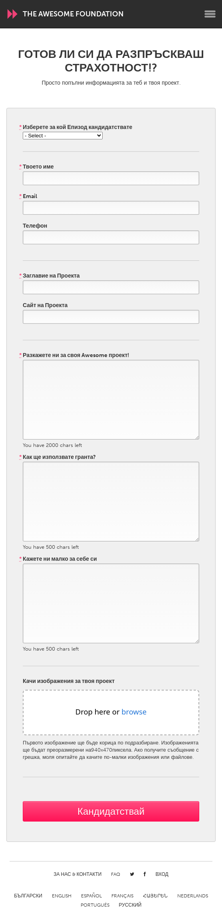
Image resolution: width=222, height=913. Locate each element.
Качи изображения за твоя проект (69, 681)
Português (95, 905)
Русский (130, 905)
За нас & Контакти (77, 874)
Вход (161, 874)
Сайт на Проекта (45, 305)
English (61, 896)
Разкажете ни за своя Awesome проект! (74, 355)
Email (28, 196)
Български (28, 896)
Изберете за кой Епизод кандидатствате (75, 127)
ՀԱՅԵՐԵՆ (155, 896)
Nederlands (192, 896)
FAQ (115, 874)
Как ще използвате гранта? (57, 457)
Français (122, 896)
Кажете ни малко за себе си (58, 559)
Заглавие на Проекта (49, 276)
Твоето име (36, 167)
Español (91, 896)
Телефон (35, 226)
